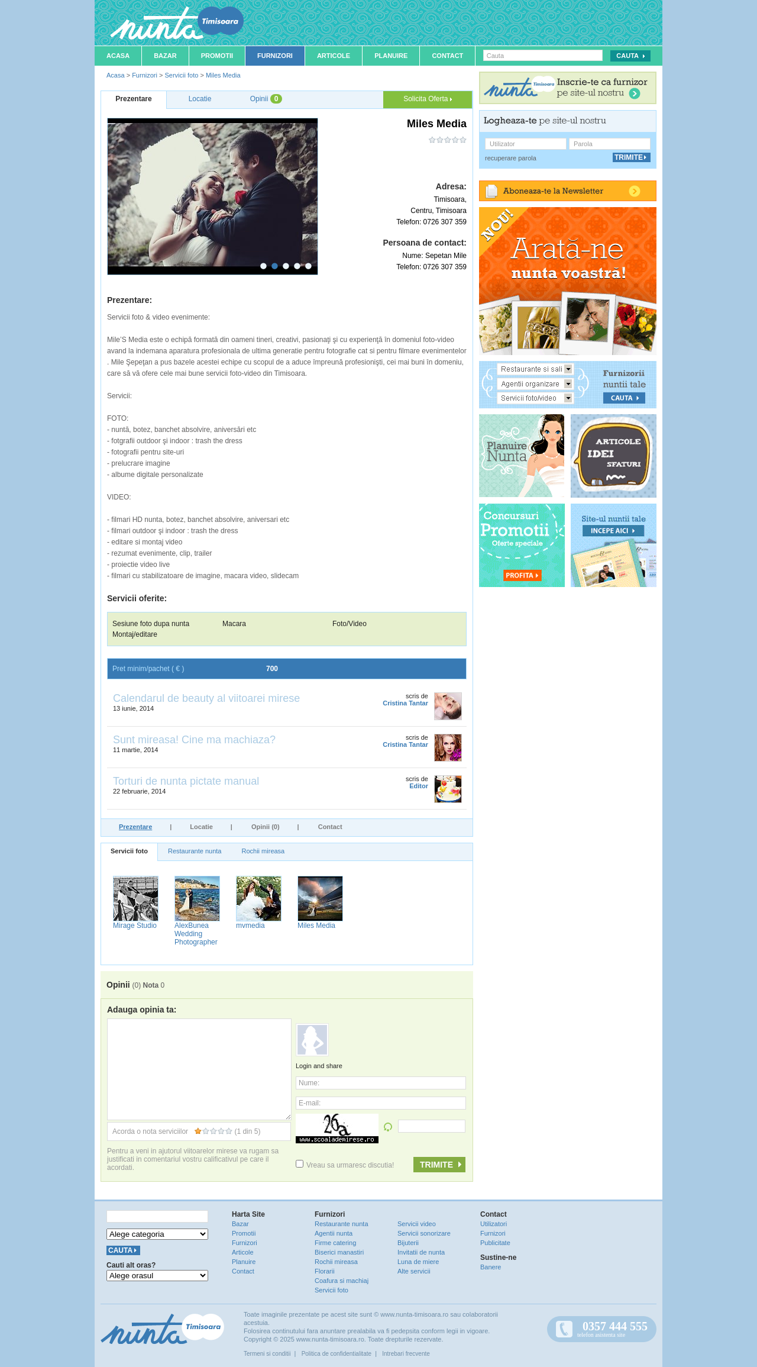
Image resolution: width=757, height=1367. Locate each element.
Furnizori (275, 55)
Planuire (390, 55)
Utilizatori (493, 1223)
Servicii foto (181, 75)
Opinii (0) (265, 826)
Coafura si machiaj (341, 1280)
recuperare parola (510, 158)
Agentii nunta (333, 1233)
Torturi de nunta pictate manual (186, 781)
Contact (447, 55)
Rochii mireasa (262, 851)
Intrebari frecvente (406, 1353)
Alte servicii (414, 1271)
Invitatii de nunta (421, 1252)
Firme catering (335, 1242)
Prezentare (135, 826)
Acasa (118, 55)
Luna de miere (418, 1261)
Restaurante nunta (195, 851)
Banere (490, 1267)
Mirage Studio (135, 925)
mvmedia (250, 925)
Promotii (217, 55)
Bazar (165, 55)
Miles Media (223, 75)
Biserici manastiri (339, 1252)
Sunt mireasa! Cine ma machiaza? (194, 740)
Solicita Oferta (427, 99)
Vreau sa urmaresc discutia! (345, 1165)
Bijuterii (408, 1242)
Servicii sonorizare (424, 1233)
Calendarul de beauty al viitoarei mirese (206, 698)
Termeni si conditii (267, 1353)
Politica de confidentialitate (336, 1353)
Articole (333, 55)
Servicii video (416, 1223)
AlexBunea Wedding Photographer (196, 933)
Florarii (325, 1271)
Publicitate (495, 1242)
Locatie (201, 826)
